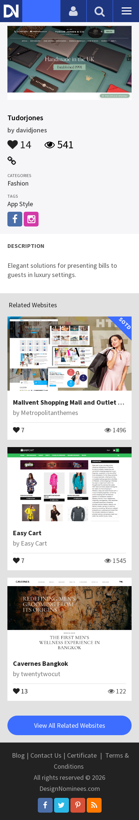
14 (19, 141)
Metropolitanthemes (49, 412)
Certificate (82, 755)
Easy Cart (27, 533)
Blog (18, 755)
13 (20, 690)
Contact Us (46, 755)
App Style (20, 204)
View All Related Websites (69, 725)
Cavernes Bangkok (40, 663)
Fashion (18, 183)
